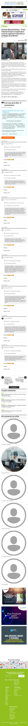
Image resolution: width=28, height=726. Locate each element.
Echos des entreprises (18, 688)
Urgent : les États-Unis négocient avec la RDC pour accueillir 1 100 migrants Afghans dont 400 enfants (13, 395)
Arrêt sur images (12, 712)
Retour (24, 26)
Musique (6, 697)
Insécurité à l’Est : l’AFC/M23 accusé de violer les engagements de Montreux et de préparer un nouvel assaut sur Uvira (13, 406)
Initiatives (15, 691)
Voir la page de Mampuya (10, 293)
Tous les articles (12, 716)
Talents (15, 692)
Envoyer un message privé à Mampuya (13, 291)
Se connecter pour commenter (8, 137)
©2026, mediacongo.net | (5, 722)
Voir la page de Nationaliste (11, 353)
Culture (6, 694)
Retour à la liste (14, 387)
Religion (6, 696)
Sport (6, 701)
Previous (4, 22)
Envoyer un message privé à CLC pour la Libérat (15, 202)
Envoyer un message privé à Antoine (12, 321)
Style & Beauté (12, 709)
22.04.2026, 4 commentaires (6, 407)
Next (23, 22)
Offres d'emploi (16, 682)
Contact (11, 722)
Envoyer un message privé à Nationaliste (13, 350)
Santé (6, 693)
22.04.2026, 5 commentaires (6, 396)
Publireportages (12, 717)
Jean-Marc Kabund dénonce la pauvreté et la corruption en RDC (11, 410)
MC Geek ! (11, 710)
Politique (2, 398)
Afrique (6, 703)
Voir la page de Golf (9, 235)
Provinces (3, 404)
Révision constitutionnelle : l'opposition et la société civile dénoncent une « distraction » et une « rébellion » (13, 400)
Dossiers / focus (12, 708)
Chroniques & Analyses (18, 695)
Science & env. (7, 695)
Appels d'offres (16, 683)
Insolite (6, 700)
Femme (6, 692)
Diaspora (6, 702)
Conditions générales (23, 722)
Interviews (16, 694)
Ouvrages (15, 693)
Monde (6, 704)
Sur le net (11, 711)
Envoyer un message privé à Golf (12, 233)
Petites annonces (17, 681)
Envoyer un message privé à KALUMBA (13, 175)
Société (2, 393)
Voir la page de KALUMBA (11, 149)
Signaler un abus (7, 165)
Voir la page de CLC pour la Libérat (12, 205)
